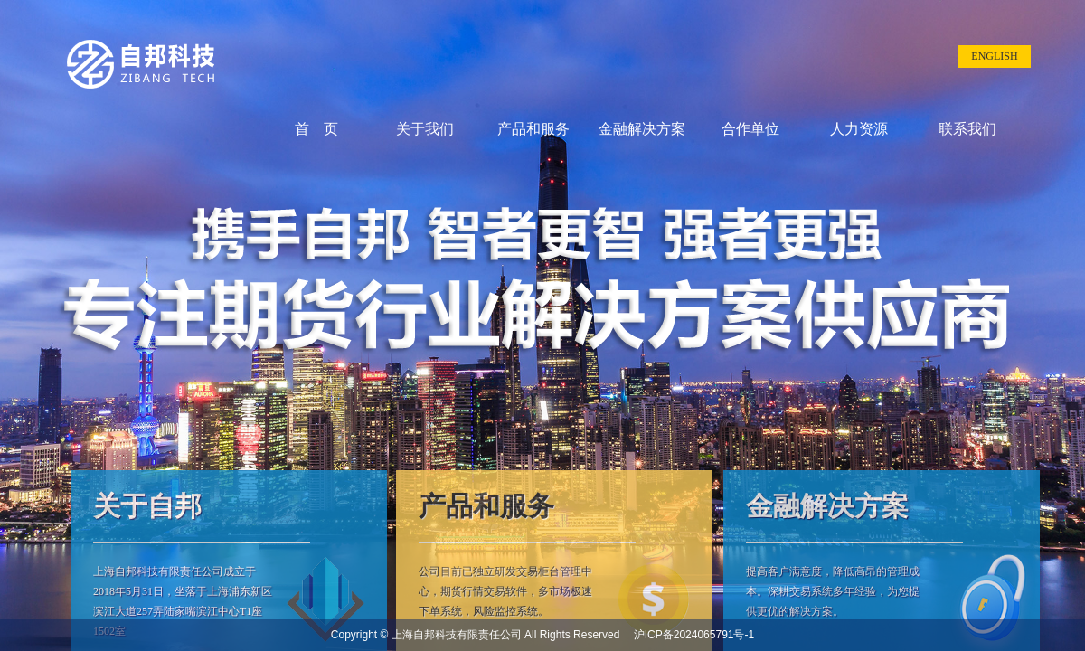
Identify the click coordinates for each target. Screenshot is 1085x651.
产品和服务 (533, 129)
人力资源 (859, 129)
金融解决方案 (642, 129)
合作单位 (750, 129)
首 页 (316, 129)
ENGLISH (994, 56)
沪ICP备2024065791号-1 (688, 634)
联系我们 (967, 129)
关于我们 (425, 129)
